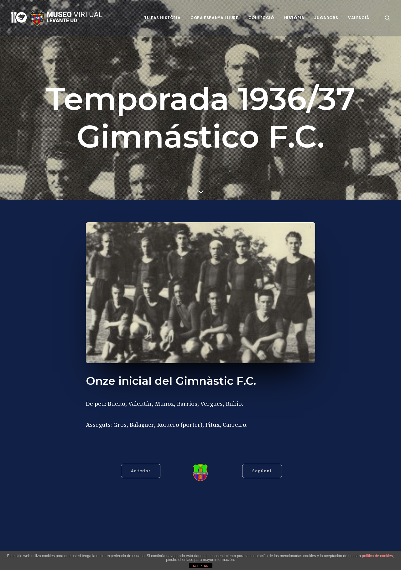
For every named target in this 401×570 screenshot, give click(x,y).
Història (294, 17)
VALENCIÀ (358, 17)
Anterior (140, 470)
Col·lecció (261, 17)
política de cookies (377, 556)
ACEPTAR (200, 566)
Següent (262, 470)
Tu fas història (162, 17)
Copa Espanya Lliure (214, 17)
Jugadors (326, 17)
